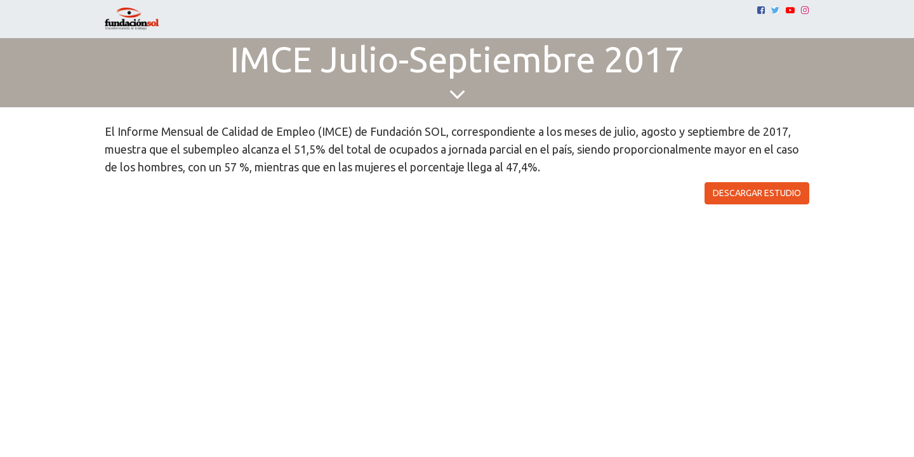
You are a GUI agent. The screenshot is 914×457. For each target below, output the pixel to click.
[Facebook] (761, 10)
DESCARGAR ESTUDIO (757, 193)
